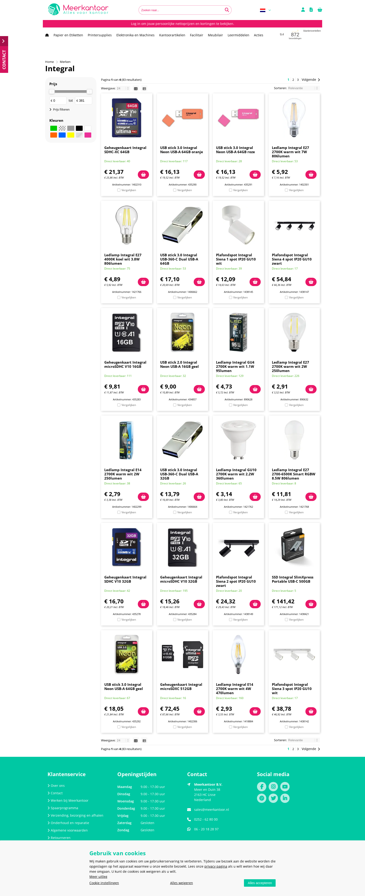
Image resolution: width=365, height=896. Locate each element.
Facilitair (196, 35)
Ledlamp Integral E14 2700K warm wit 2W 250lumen (123, 473)
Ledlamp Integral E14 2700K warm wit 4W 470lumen (234, 688)
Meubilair (215, 35)
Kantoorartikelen (172, 35)
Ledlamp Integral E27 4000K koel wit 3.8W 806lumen (123, 259)
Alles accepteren (260, 883)
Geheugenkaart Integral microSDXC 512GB (181, 686)
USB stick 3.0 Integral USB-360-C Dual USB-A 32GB (179, 473)
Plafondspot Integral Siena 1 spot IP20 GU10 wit (236, 259)
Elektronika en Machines (135, 35)
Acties (258, 35)
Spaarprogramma (62, 808)
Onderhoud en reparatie (68, 823)
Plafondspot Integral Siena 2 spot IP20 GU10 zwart (236, 581)
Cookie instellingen (104, 883)
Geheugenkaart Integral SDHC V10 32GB (125, 579)
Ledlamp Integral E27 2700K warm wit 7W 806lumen (290, 151)
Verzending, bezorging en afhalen (75, 815)
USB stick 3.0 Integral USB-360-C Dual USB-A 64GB (179, 259)
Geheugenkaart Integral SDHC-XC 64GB (125, 149)
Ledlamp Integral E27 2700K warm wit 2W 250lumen (290, 366)
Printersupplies (100, 35)
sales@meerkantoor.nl (211, 809)
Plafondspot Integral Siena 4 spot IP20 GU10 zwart (292, 259)
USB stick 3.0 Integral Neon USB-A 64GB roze (235, 149)
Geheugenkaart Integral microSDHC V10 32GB (181, 579)
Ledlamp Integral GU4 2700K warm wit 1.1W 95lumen (235, 366)
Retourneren (59, 837)
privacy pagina (215, 866)
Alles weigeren (181, 883)
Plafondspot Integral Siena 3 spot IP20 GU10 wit (292, 688)
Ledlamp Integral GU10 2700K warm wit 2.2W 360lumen (236, 473)
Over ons (56, 785)
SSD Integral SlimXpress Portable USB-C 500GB (292, 579)
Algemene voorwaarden (67, 830)
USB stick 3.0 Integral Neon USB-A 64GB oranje (181, 149)
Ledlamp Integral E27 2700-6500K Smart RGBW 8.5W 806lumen (293, 473)
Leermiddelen (238, 35)
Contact (55, 793)
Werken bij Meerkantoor (67, 800)
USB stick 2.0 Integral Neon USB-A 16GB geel (179, 364)
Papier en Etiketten (68, 35)
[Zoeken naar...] (227, 10)
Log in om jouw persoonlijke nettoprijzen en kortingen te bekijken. (182, 23)
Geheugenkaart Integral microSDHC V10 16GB (125, 364)
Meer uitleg (98, 876)
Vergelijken (129, 190)
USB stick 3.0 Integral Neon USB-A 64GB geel (123, 686)
